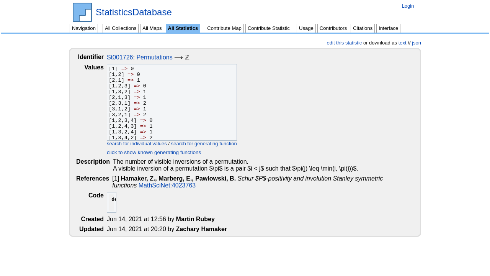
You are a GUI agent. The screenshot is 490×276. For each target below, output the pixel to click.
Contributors (333, 28)
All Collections (120, 28)
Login (408, 6)
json (416, 43)
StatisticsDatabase (134, 12)
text (403, 43)
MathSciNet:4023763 (141, 185)
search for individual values (143, 143)
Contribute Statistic (269, 28)
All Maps (152, 28)
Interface (388, 28)
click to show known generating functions (160, 152)
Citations (362, 28)
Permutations (160, 57)
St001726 (126, 57)
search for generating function (210, 143)
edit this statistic (344, 43)
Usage (306, 28)
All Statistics (183, 28)
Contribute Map (224, 28)
